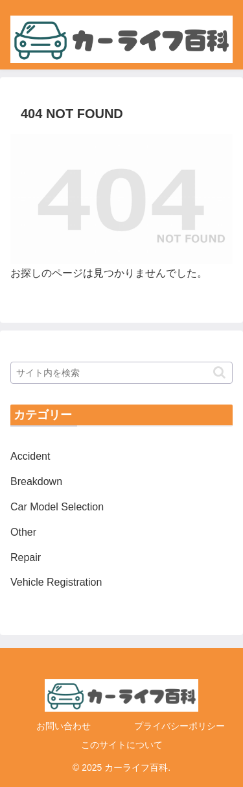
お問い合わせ (63, 726)
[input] (121, 373)
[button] (219, 372)
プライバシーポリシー (179, 726)
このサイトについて (122, 745)
